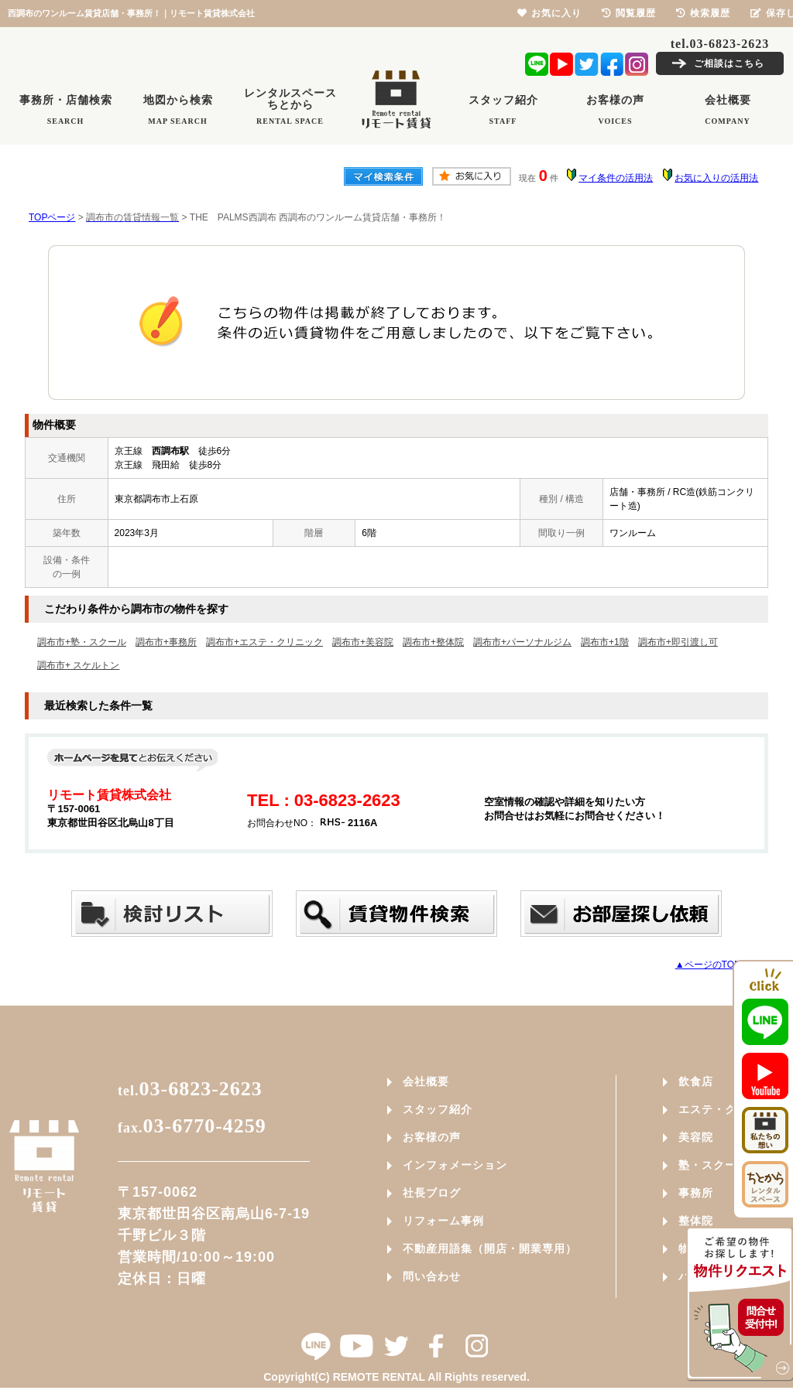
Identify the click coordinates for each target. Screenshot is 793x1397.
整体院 (695, 1220)
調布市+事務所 (166, 642)
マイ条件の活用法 (615, 177)
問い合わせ (432, 1276)
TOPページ (52, 217)
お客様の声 (432, 1137)
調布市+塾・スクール (81, 642)
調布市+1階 (605, 642)
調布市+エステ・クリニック (264, 642)
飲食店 (695, 1081)
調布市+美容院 (362, 642)
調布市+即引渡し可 (678, 642)
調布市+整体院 (433, 642)
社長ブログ (432, 1192)
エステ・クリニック (730, 1109)
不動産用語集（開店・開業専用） (490, 1248)
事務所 (695, 1192)
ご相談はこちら (729, 63)
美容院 (695, 1137)
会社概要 (426, 1081)
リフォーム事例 (443, 1220)
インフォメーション (455, 1165)
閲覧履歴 (629, 13)
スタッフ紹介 (437, 1109)
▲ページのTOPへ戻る (721, 964)
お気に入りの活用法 (716, 177)
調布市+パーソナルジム (522, 642)
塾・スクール (713, 1165)
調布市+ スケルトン (78, 665)
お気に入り (549, 13)
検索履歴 (703, 13)
